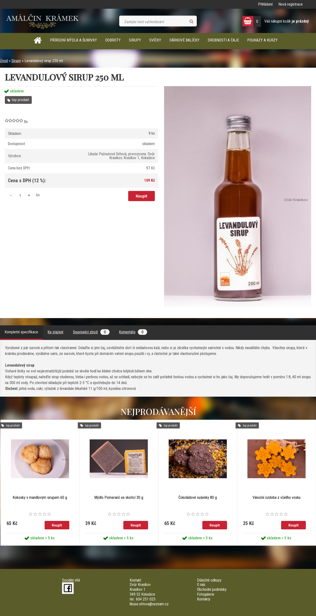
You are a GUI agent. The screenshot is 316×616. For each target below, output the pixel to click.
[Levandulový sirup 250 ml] (237, 88)
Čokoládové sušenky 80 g (197, 497)
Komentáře (134, 332)
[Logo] (42, 21)
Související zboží (92, 332)
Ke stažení (56, 332)
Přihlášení (265, 4)
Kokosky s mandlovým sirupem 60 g (40, 497)
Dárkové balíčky (184, 40)
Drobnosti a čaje (223, 40)
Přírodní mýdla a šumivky (73, 40)
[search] (191, 21)
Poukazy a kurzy (262, 40)
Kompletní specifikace (22, 332)
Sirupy (135, 40)
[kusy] (20, 195)
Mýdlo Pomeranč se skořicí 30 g (118, 497)
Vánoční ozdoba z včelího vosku (276, 497)
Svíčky (155, 40)
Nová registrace (290, 4)
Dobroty (113, 40)
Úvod (4, 60)
